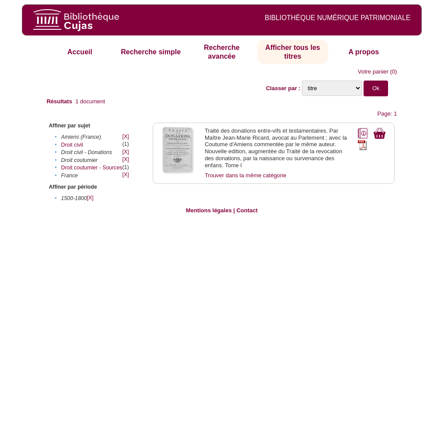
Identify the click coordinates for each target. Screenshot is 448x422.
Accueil (79, 52)
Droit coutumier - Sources (91, 168)
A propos (363, 52)
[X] (125, 137)
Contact (246, 210)
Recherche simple (151, 52)
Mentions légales (209, 210)
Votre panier (373, 71)
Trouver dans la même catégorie (246, 175)
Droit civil (72, 145)
